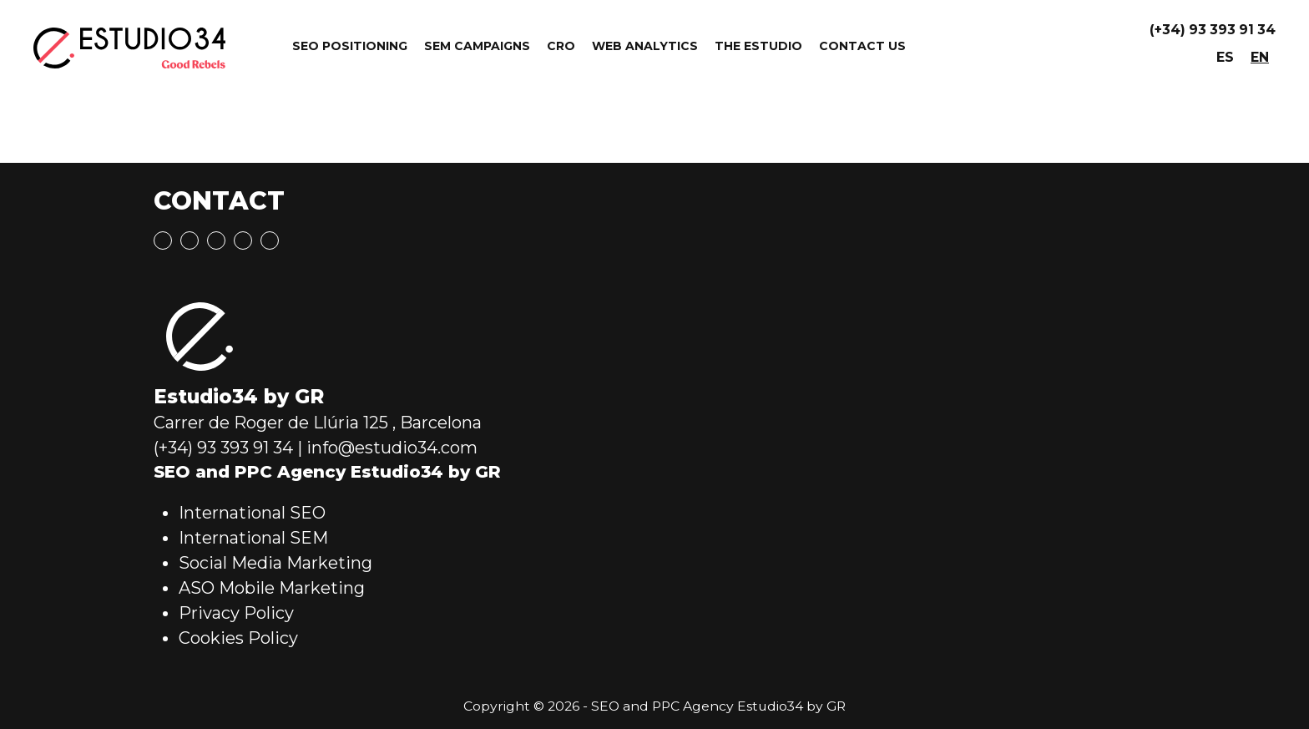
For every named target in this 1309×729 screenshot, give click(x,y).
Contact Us (862, 45)
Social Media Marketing (275, 563)
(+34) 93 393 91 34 (1213, 30)
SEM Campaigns (477, 45)
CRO (561, 45)
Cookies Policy (238, 638)
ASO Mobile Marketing (272, 588)
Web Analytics (645, 45)
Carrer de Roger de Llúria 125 (271, 423)
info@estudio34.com (392, 448)
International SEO (252, 513)
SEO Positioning (349, 45)
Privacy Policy (236, 613)
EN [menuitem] (1260, 57)
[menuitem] (1225, 58)
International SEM (253, 538)
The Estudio (758, 45)
